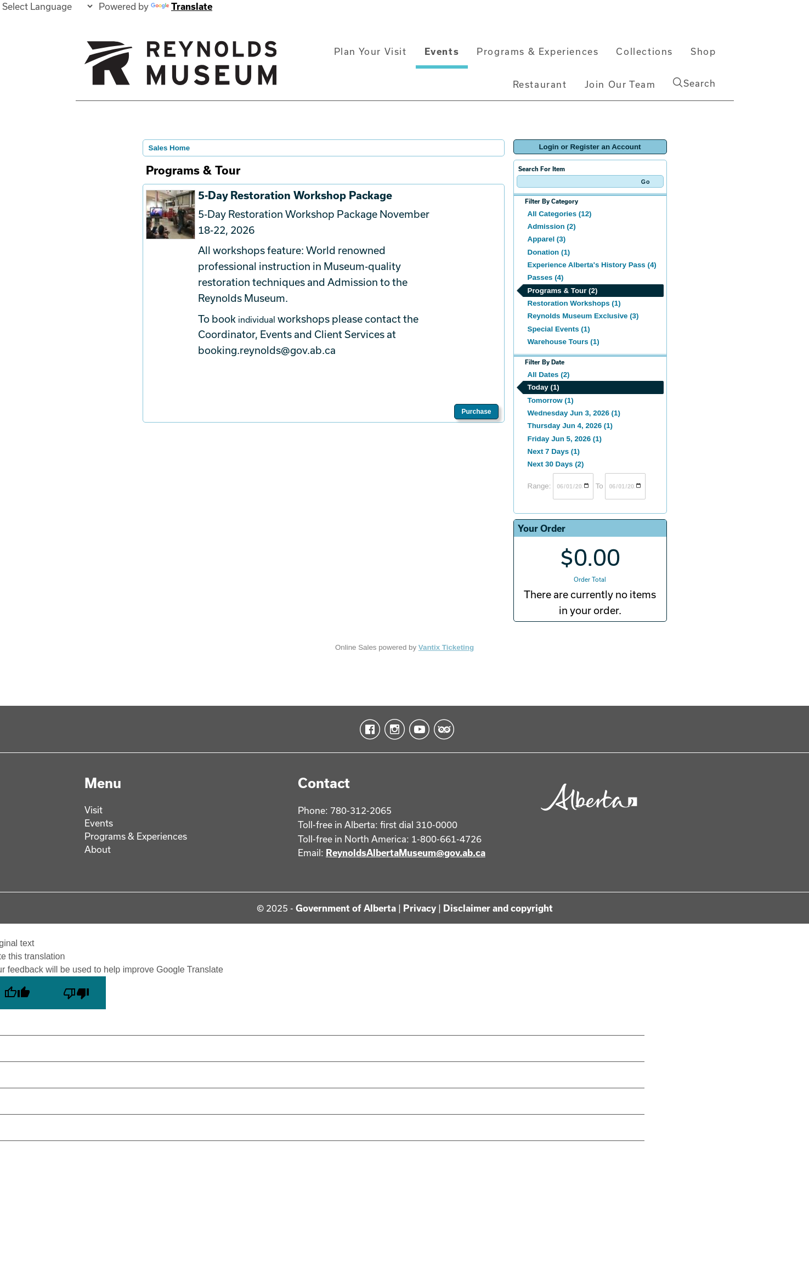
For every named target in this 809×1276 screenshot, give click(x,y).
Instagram (392, 729)
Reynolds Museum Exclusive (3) (583, 316)
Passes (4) (546, 277)
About (97, 849)
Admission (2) (552, 226)
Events (442, 51)
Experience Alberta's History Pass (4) (592, 265)
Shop (703, 51)
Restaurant (540, 84)
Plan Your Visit (370, 51)
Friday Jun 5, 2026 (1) (565, 439)
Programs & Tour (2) (563, 290)
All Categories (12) (560, 214)
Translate (181, 6)
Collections (644, 51)
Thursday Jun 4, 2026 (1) (570, 425)
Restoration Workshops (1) (574, 303)
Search (694, 82)
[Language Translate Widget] (47, 6)
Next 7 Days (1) (554, 451)
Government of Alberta (346, 908)
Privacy (419, 908)
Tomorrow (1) (551, 400)
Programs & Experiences (537, 51)
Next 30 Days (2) (556, 464)
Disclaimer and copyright (498, 908)
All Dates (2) (549, 374)
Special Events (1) (559, 329)
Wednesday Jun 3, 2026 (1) (574, 413)
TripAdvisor (441, 729)
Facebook (367, 729)
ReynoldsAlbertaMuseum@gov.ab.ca (405, 852)
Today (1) (543, 387)
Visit (93, 810)
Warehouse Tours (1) (563, 342)
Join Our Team (620, 84)
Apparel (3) (547, 239)
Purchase (476, 411)
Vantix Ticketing (446, 647)
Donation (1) (549, 252)
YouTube (417, 729)
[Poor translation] (76, 992)
